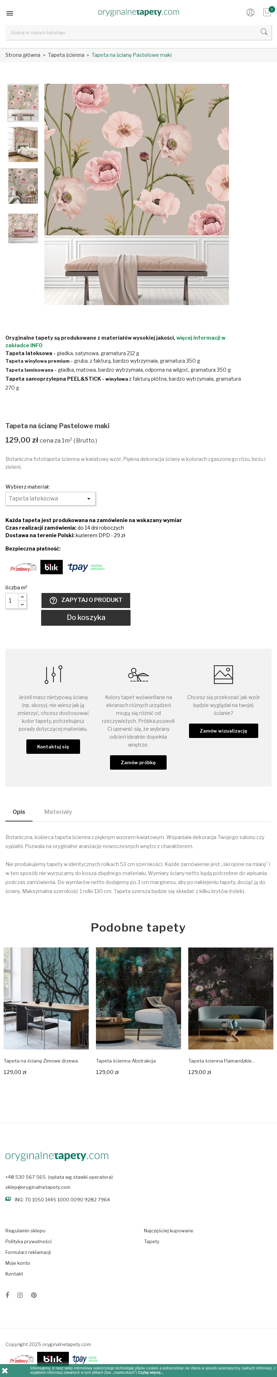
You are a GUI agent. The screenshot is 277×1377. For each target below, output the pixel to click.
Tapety (151, 1241)
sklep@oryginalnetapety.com (37, 1187)
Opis (19, 811)
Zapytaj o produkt (86, 600)
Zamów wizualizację (223, 731)
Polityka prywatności (28, 1241)
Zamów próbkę (138, 762)
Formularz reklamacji (28, 1252)
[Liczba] (11, 601)
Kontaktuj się (53, 746)
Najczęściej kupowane (168, 1230)
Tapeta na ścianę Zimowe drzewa (41, 1061)
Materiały (58, 811)
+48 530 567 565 (25, 1177)
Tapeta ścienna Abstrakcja (126, 1061)
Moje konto (17, 1263)
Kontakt (14, 1274)
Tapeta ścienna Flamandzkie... (221, 1061)
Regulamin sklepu (25, 1230)
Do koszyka (86, 617)
